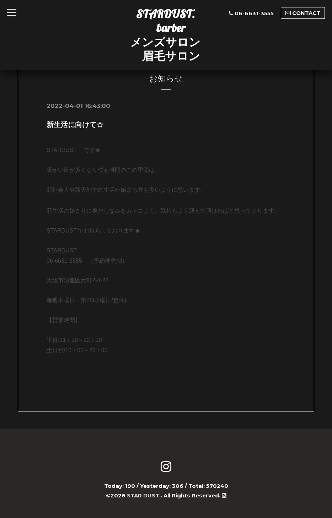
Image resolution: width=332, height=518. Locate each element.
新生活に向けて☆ (75, 124)
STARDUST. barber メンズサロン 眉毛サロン (165, 35)
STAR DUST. (144, 495)
